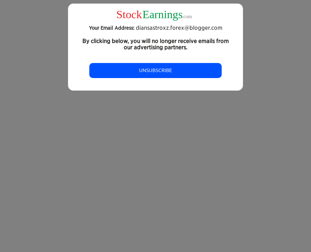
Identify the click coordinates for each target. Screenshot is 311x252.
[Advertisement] (155, 152)
